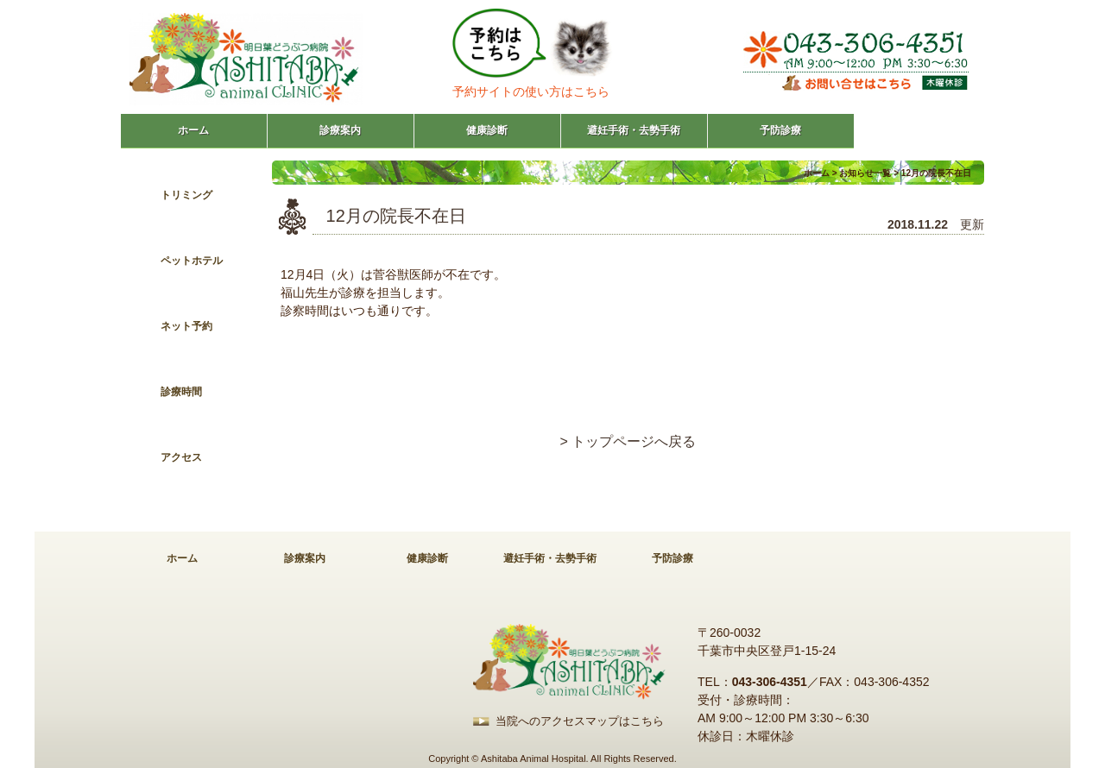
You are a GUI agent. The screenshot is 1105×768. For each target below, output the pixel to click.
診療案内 (340, 130)
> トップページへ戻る (628, 441)
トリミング (186, 195)
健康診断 (487, 130)
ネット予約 (186, 326)
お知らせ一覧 (865, 173)
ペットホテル (192, 261)
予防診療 (780, 130)
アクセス (181, 457)
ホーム (193, 130)
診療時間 (181, 392)
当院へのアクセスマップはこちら (580, 720)
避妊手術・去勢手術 (633, 130)
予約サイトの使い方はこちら (530, 91)
